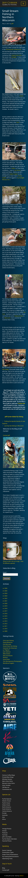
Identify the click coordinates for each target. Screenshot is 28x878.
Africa (4, 819)
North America (6, 807)
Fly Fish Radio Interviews (9, 839)
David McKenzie (7, 642)
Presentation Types (8, 852)
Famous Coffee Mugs (8, 775)
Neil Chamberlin (8, 655)
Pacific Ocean (6, 803)
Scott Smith (6, 659)
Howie (21, 96)
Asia (3, 817)
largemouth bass (17, 55)
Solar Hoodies (6, 785)
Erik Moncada (7, 644)
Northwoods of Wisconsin (13, 49)
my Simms (17, 170)
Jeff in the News (6, 837)
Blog (3, 868)
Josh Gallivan (7, 652)
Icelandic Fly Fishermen (10, 648)
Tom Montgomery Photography (12, 661)
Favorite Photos (6, 841)
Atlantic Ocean (6, 801)
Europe (4, 813)
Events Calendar (7, 850)
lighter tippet (14, 174)
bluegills (14, 57)
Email (5, 572)
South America (6, 809)
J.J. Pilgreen (6, 650)
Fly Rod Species (6, 799)
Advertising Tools (7, 858)
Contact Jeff (6, 435)
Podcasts (5, 833)
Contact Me (21, 403)
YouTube (4, 835)
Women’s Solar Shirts (8, 783)
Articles (4, 831)
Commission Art (7, 789)
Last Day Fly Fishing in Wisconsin (14, 426)
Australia (4, 815)
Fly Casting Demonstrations (10, 856)
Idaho (13, 168)
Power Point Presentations (10, 854)
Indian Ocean (6, 805)
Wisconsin (8, 318)
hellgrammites (18, 316)
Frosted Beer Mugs (8, 777)
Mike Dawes (6, 654)
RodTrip (5, 657)
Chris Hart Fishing (8, 640)
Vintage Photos (6, 828)
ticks (17, 122)
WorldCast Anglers (8, 663)
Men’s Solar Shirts (7, 781)
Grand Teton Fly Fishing (10, 646)
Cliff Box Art (5, 787)
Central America (7, 811)
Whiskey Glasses (7, 779)
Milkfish (21, 875)
